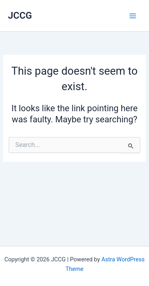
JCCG (20, 15)
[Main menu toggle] (132, 16)
